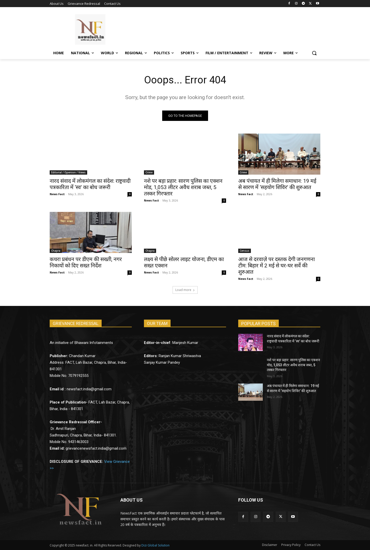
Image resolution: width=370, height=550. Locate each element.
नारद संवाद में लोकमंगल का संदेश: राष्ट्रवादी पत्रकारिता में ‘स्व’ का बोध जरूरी (90, 184)
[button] (314, 53)
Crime (149, 172)
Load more (185, 290)
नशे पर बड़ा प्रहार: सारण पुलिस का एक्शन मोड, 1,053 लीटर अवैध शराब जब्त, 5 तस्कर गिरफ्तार (183, 187)
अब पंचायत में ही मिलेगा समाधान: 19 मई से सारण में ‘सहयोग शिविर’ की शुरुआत (277, 184)
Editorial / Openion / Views (68, 172)
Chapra (55, 250)
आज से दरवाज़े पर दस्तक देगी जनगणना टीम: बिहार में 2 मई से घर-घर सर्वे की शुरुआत (276, 265)
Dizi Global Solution (155, 545)
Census (244, 250)
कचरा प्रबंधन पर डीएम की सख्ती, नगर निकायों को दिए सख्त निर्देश (86, 262)
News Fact (57, 194)
